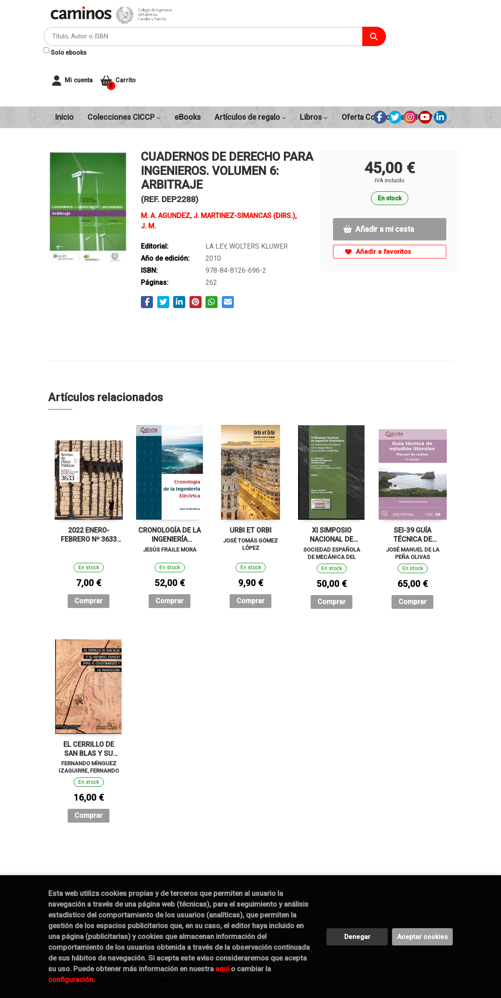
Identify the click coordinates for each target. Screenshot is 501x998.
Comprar (89, 553)
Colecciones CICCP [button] (124, 69)
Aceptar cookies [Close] (422, 937)
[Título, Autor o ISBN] (256, 26)
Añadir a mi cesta (378, 180)
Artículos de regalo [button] (250, 69)
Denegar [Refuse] (357, 937)
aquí (222, 968)
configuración (70, 979)
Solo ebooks (212, 42)
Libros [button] (314, 69)
